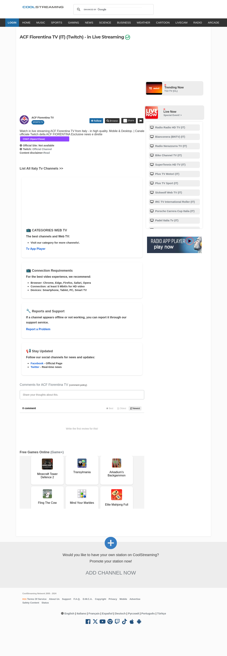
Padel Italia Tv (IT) (166, 220)
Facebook (37, 363)
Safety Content (30, 602)
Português (148, 613)
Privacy (113, 599)
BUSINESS (124, 22)
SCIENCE (105, 22)
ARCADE (213, 22)
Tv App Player (35, 248)
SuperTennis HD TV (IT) (170, 164)
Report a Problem (38, 329)
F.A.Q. (77, 599)
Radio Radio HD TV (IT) (169, 127)
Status (45, 602)
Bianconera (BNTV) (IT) (169, 136)
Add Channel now (111, 573)
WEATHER (143, 22)
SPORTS (56, 22)
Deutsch (120, 613)
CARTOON (163, 22)
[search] (113, 9)
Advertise (135, 599)
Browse (113, 120)
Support (66, 599)
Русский (133, 613)
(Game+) (57, 452)
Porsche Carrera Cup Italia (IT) (174, 211)
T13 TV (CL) (170, 91)
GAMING (73, 22)
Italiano (81, 613)
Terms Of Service (37, 599)
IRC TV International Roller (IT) (174, 201)
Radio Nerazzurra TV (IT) (170, 145)
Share (128, 121)
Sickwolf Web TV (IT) (168, 192)
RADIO (197, 22)
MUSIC (40, 22)
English (69, 613)
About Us (54, 599)
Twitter (35, 366)
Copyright (100, 599)
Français (94, 613)
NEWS (89, 22)
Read (47, 152)
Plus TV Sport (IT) (166, 183)
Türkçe (161, 613)
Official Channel (42, 149)
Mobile (123, 599)
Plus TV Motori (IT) (166, 173)
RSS (24, 599)
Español (107, 613)
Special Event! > (172, 115)
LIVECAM (181, 22)
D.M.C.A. (87, 599)
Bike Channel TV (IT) (168, 155)
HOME (26, 22)
